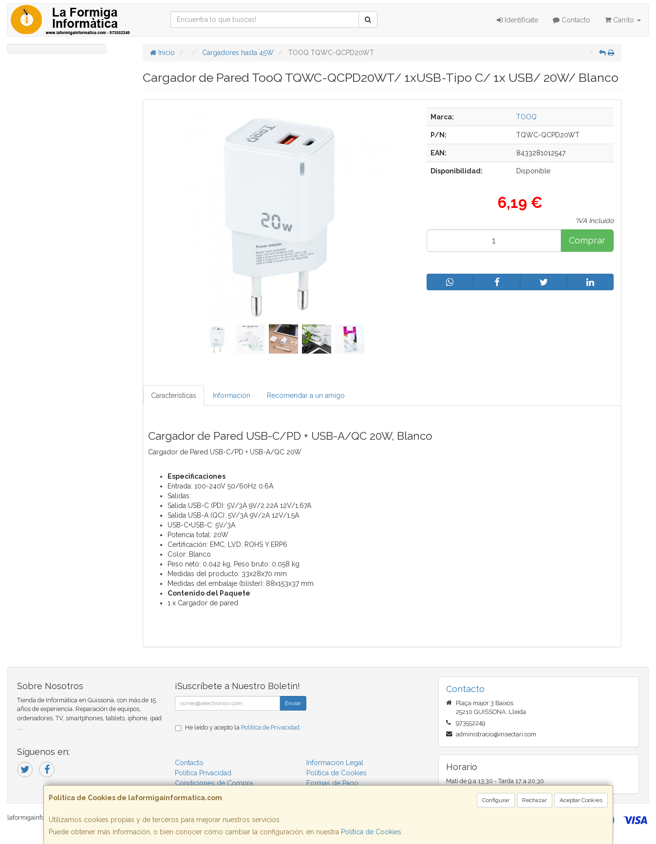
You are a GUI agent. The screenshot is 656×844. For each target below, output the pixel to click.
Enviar (293, 703)
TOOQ (526, 117)
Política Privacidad (203, 773)
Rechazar (534, 800)
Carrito (623, 20)
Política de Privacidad (270, 727)
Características (173, 395)
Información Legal (334, 763)
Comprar (587, 240)
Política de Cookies (371, 832)
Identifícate (517, 20)
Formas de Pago (332, 783)
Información (231, 395)
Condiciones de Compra (214, 783)
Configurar (495, 800)
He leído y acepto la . (243, 727)
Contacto (571, 20)
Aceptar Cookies (581, 800)
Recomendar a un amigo (306, 395)
